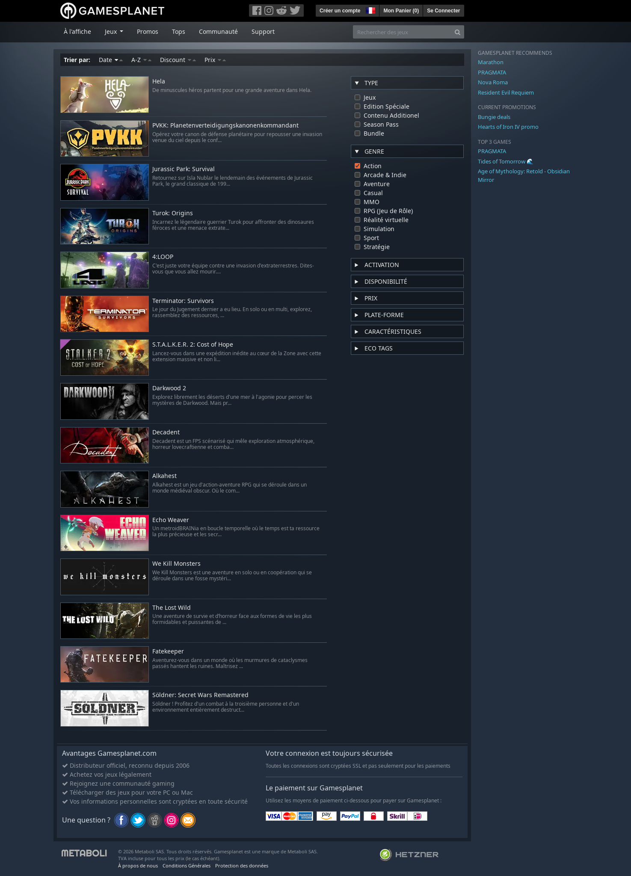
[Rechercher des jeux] (402, 32)
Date (111, 60)
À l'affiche (77, 31)
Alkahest (164, 476)
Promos (147, 31)
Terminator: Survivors (183, 301)
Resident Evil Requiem (506, 92)
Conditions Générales (186, 865)
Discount (178, 60)
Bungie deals (494, 117)
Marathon (491, 62)
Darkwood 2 (169, 388)
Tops (178, 31)
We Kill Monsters (176, 563)
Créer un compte (340, 11)
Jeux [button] (111, 31)
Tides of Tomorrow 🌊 (505, 161)
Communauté (218, 31)
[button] (369, 9)
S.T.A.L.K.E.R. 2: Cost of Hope (192, 344)
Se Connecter (443, 11)
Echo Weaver (170, 520)
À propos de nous (138, 865)
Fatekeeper (168, 651)
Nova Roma (493, 82)
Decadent (166, 432)
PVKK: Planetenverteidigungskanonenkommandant (225, 125)
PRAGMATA (492, 72)
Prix (215, 60)
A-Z (141, 60)
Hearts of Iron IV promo (508, 127)
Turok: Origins (172, 213)
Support (263, 31)
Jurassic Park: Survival (183, 169)
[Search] (457, 32)
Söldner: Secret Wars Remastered (200, 695)
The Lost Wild (171, 608)
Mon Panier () (401, 11)
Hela (158, 81)
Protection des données (241, 865)
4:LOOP (162, 257)
